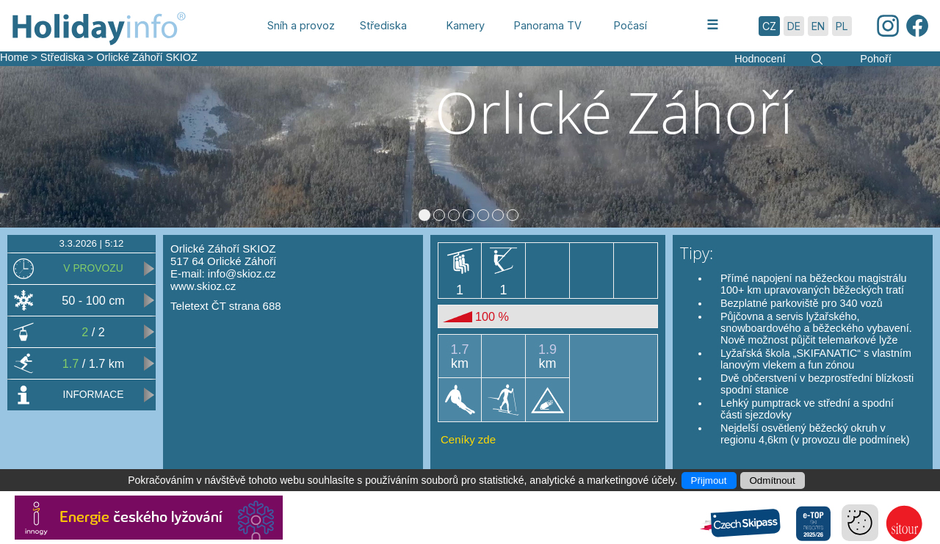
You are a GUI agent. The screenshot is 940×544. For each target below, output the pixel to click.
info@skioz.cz (242, 279)
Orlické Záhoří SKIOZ (147, 57)
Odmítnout (772, 480)
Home (14, 57)
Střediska (62, 57)
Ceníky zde (468, 445)
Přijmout (709, 480)
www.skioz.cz (203, 292)
